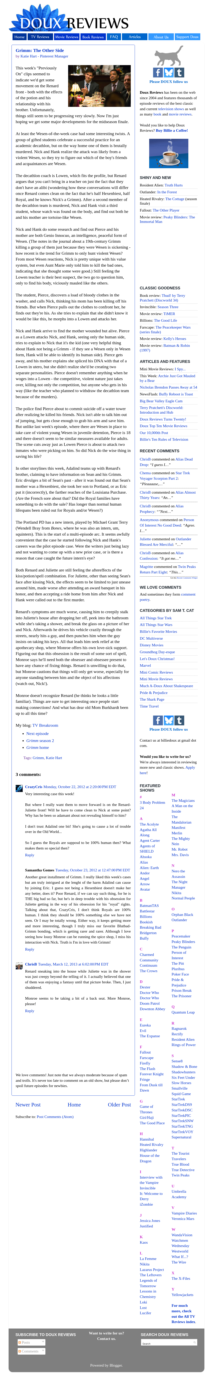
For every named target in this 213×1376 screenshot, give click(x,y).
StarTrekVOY (182, 1132)
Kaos (144, 1242)
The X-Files (181, 1278)
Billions (146, 916)
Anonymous (149, 520)
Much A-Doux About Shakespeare (166, 686)
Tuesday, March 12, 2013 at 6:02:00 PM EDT (73, 964)
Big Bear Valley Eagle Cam (161, 401)
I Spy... (180, 369)
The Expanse (150, 1036)
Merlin (177, 833)
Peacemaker (181, 936)
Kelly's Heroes (174, 338)
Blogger (116, 1365)
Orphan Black (182, 914)
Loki (143, 1302)
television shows (171, 109)
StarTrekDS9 (182, 1104)
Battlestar (147, 911)
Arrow (145, 884)
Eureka (145, 1025)
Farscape (146, 1057)
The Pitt (178, 963)
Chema (145, 473)
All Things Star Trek (156, 618)
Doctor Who (149, 992)
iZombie (146, 1204)
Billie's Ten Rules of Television (164, 439)
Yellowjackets (182, 1294)
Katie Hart (54, 758)
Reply (29, 855)
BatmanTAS (149, 905)
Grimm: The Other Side (40, 50)
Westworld (180, 1251)
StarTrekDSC (182, 1110)
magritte (146, 566)
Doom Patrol (150, 1003)
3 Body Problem (152, 802)
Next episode (37, 733)
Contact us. (106, 1338)
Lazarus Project (152, 1269)
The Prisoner (182, 996)
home (37, 747)
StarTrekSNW (183, 1121)
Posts (24, 1342)
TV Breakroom (45, 725)
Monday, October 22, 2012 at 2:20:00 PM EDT (79, 787)
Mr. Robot (180, 849)
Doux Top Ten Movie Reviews (163, 426)
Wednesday (181, 1245)
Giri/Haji (147, 1117)
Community (149, 960)
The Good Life (165, 320)
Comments (28, 1351)
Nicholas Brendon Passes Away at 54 (168, 387)
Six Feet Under (183, 1077)
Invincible (147, 1188)
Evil (143, 1030)
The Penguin (181, 947)
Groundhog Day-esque (157, 652)
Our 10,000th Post (154, 433)
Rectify (177, 1034)
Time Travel (149, 706)
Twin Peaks (181, 1175)
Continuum (148, 965)
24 (142, 808)
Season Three (168, 307)
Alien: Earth (149, 868)
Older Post (119, 1105)
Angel (144, 878)
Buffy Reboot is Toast (176, 394)
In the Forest (167, 192)
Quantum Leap (183, 1012)
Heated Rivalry (151, 1144)
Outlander (179, 920)
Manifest (178, 827)
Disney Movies (151, 645)
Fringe (145, 1079)
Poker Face (180, 974)
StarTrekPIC (181, 1115)
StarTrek (178, 1099)
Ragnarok (179, 1028)
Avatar (145, 889)
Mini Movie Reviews (156, 679)
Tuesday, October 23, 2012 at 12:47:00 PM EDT (92, 870)
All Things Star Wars (156, 624)
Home (74, 1105)
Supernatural (181, 1137)
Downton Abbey (152, 1009)
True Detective (183, 1170)
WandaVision (182, 1235)
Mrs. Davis (180, 855)
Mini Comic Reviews (156, 672)
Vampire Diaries (184, 1213)
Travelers (179, 1159)
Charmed (147, 954)
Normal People (183, 898)
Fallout (145, 1052)
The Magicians (183, 800)
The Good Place (152, 1123)
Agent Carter (150, 840)
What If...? (180, 1256)
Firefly (145, 1063)
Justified (146, 1226)
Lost (143, 1307)
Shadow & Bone (184, 1066)
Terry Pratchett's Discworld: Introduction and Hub (161, 409)
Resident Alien (183, 1039)
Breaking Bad (150, 927)
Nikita (176, 893)
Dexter (145, 987)
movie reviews (180, 114)
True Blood (180, 1164)
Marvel (145, 665)
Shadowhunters (184, 1072)
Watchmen (180, 1240)
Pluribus (178, 969)
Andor (145, 873)
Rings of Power (184, 1045)
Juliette (145, 539)
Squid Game (181, 1094)
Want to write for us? (106, 1333)
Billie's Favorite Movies (158, 631)
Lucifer (145, 1313)
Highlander (148, 1150)
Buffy (144, 938)
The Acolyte (149, 824)
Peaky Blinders (183, 941)
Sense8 (177, 1061)
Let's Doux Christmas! (157, 659)
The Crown (148, 971)
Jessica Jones (150, 1220)
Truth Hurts (174, 185)
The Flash (147, 1068)
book (157, 114)
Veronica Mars (183, 1218)
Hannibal (147, 1139)
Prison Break (182, 990)
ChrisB (31, 964)
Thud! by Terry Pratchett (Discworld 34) (162, 297)
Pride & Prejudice (154, 692)
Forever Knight (151, 1074)
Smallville (180, 1088)
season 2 (40, 740)
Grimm (38, 758)
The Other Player (166, 210)
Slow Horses (181, 1083)
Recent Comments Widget (187, 578)
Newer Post (28, 1105)
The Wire (179, 1262)
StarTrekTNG (182, 1126)
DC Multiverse (151, 638)
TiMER (169, 314)
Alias (144, 862)
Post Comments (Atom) (55, 1116)
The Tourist (181, 1153)
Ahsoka (146, 857)
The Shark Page (152, 699)
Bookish (146, 922)
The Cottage (174, 199)
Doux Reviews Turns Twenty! (163, 419)
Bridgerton (148, 933)
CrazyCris (33, 787)
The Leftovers (151, 1275)
